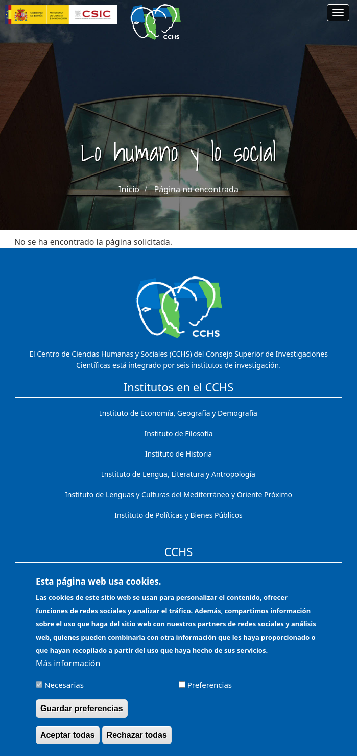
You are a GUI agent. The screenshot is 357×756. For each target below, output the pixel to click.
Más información (68, 670)
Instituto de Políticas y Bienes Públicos (178, 515)
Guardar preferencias (81, 716)
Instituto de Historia (178, 454)
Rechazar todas (137, 743)
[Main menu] (338, 12)
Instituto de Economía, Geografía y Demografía (178, 413)
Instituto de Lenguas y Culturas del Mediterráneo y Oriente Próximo (178, 494)
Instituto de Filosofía (178, 433)
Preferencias (209, 692)
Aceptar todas (67, 743)
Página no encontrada (196, 189)
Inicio (128, 189)
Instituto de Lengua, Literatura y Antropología (178, 474)
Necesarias (64, 692)
